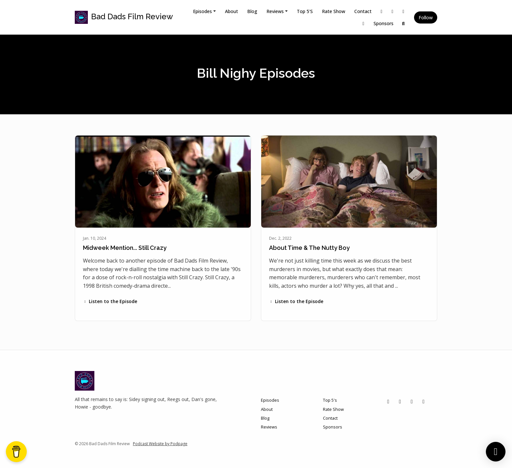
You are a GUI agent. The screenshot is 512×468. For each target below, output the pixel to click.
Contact (363, 11)
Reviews (275, 11)
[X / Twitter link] (381, 11)
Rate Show (333, 11)
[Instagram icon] (400, 401)
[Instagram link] (392, 11)
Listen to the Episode (110, 301)
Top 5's (305, 11)
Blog (252, 11)
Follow (426, 17)
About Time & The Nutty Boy (309, 247)
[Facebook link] (403, 11)
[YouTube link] (363, 23)
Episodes (202, 11)
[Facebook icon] (411, 401)
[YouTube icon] (423, 401)
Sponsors (383, 23)
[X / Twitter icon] (388, 401)
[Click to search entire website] (403, 23)
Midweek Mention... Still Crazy (125, 247)
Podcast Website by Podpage (160, 443)
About (231, 11)
